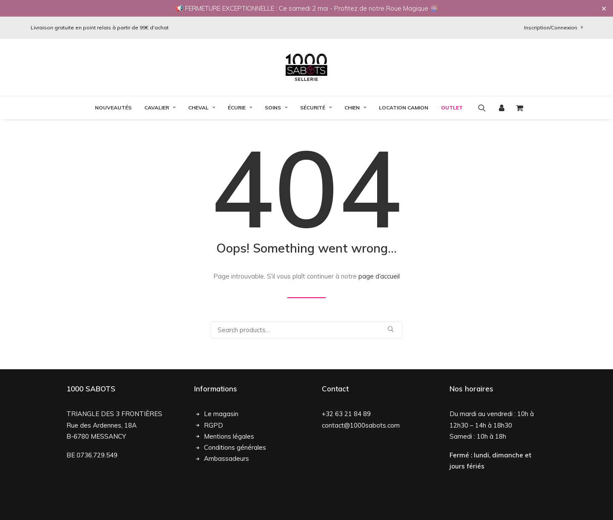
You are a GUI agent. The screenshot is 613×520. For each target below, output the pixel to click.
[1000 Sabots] (306, 67)
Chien (355, 107)
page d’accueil (379, 284)
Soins (276, 107)
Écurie (240, 107)
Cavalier (159, 107)
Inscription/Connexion (553, 27)
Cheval (201, 107)
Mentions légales (229, 453)
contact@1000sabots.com (361, 441)
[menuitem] (553, 27)
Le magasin (221, 430)
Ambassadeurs (226, 475)
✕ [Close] (604, 8)
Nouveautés (113, 107)
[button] (484, 107)
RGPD (213, 441)
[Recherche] (306, 338)
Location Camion (403, 107)
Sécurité (316, 107)
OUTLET (452, 107)
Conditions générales (235, 464)
